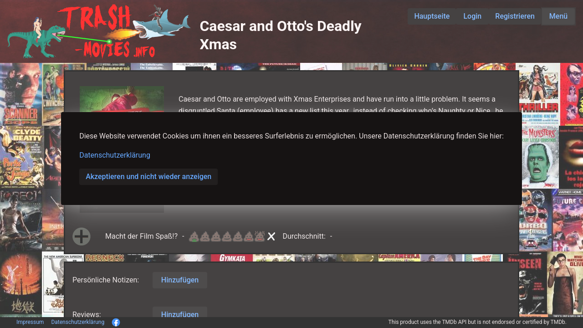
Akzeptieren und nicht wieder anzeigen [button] (148, 176)
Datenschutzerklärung (114, 155)
